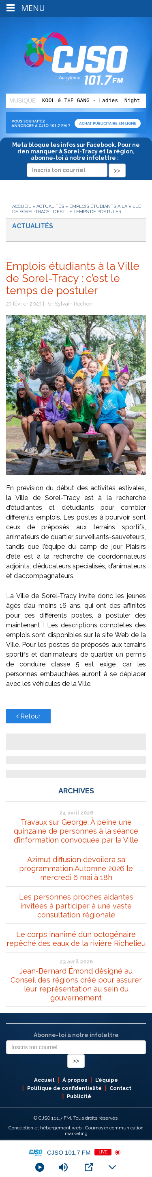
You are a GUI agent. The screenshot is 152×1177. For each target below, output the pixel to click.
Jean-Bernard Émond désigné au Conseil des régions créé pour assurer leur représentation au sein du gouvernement (76, 984)
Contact (120, 1088)
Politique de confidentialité (64, 1088)
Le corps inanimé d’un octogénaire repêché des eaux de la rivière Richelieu (76, 939)
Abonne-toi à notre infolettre (76, 1035)
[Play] (39, 1167)
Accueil (21, 206)
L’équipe (106, 1080)
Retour (28, 716)
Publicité (79, 1096)
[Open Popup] (88, 1167)
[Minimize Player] (112, 1167)
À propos (74, 1080)
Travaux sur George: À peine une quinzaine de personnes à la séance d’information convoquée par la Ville (76, 831)
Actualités (50, 206)
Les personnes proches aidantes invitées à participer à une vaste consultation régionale (76, 906)
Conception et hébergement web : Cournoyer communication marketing (76, 1130)
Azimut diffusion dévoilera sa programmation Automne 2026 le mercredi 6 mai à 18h (76, 868)
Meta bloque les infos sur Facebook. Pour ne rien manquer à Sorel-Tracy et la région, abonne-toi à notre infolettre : (76, 157)
